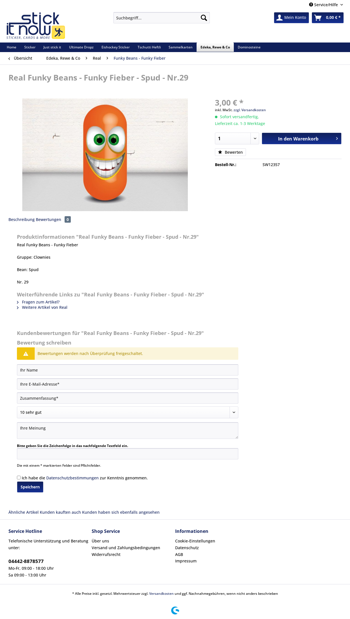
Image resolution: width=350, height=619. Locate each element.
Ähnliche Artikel (23, 512)
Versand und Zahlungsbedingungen (126, 547)
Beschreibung (21, 219)
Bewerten (230, 152)
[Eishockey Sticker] (116, 47)
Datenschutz (187, 547)
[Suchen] (204, 17)
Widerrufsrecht (106, 554)
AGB (179, 554)
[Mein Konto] (291, 17)
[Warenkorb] (328, 17)
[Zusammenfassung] (127, 398)
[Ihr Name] (127, 370)
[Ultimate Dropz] (81, 47)
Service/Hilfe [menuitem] (324, 4)
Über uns (100, 541)
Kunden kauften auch (60, 512)
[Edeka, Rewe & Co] (215, 47)
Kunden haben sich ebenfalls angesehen (121, 512)
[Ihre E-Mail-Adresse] (127, 384)
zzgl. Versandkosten (250, 110)
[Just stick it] (52, 47)
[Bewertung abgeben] (127, 412)
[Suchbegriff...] (161, 17)
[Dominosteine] (249, 47)
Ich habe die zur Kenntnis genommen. (85, 478)
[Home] (11, 47)
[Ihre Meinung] (127, 430)
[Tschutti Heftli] (149, 47)
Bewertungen (53, 219)
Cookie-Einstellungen (195, 541)
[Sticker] (29, 47)
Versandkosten (161, 593)
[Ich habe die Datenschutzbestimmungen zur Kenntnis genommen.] (19, 477)
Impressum (186, 561)
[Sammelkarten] (181, 47)
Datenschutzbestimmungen (72, 478)
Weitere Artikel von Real (42, 307)
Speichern (30, 487)
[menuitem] (161, 20)
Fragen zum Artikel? (38, 302)
